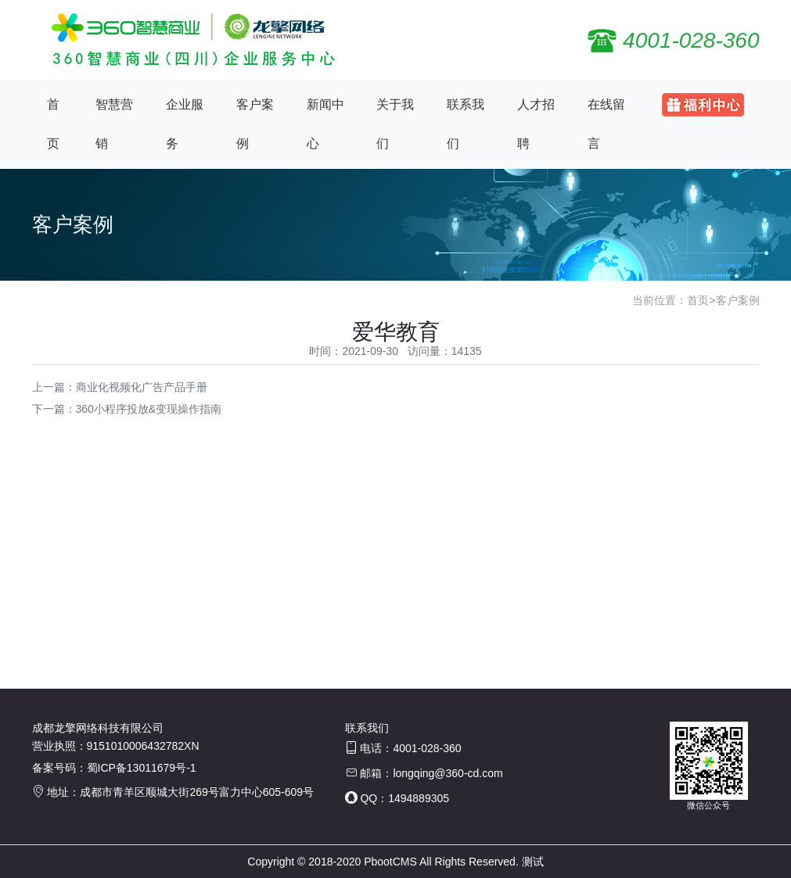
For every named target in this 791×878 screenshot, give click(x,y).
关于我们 (395, 124)
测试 (533, 861)
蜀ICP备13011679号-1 (141, 768)
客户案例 (255, 124)
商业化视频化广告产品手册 (141, 387)
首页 (53, 124)
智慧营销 (114, 124)
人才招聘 (536, 124)
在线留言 (606, 124)
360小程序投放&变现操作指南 (149, 409)
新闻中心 (325, 124)
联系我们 (465, 124)
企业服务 (184, 124)
